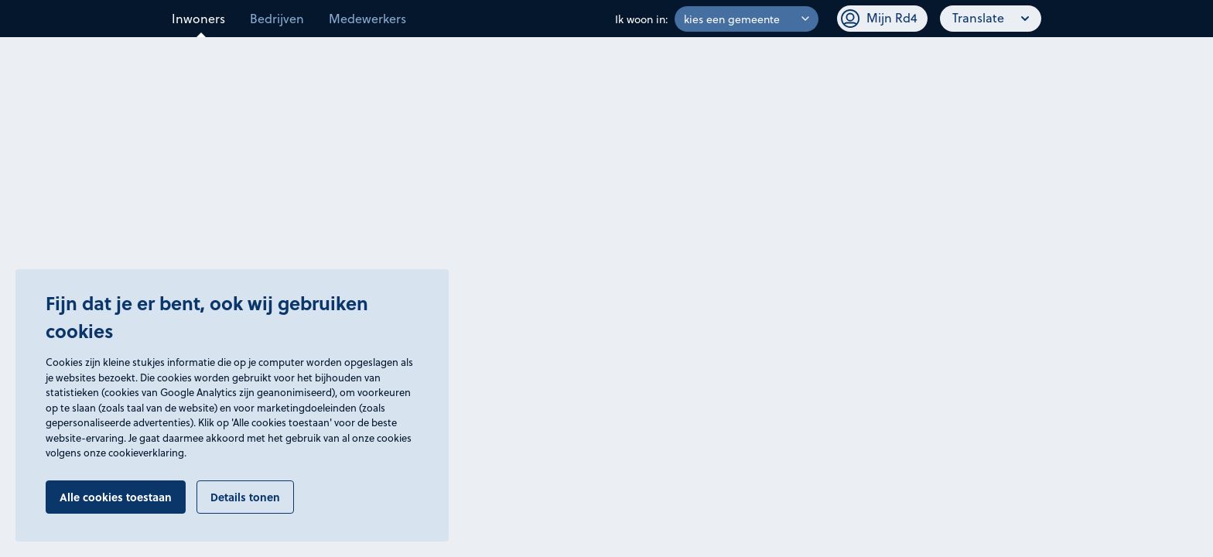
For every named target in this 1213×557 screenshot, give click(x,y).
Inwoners (198, 18)
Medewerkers (367, 18)
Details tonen (245, 497)
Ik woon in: (641, 19)
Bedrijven (277, 18)
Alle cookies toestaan (116, 497)
